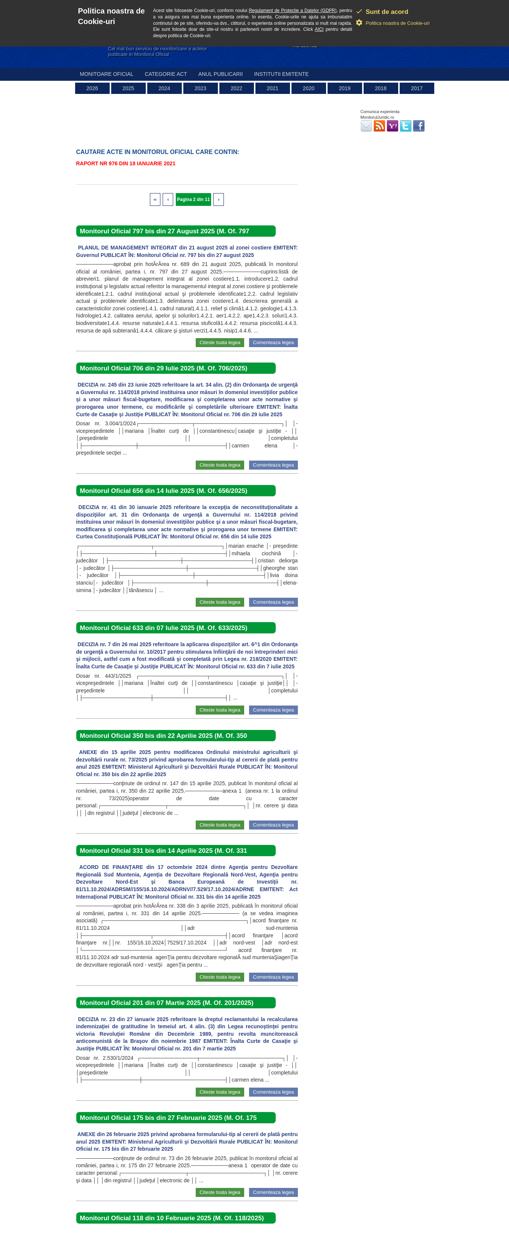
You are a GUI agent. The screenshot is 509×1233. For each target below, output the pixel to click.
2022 (236, 88)
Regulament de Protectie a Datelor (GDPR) (293, 10)
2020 (308, 88)
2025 (128, 88)
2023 (200, 88)
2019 (344, 88)
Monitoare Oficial (107, 74)
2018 (381, 88)
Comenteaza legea (273, 342)
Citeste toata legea (219, 342)
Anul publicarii (220, 74)
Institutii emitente (281, 74)
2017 (417, 88)
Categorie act (166, 74)
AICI (319, 29)
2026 (92, 88)
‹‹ (155, 199)
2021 (272, 88)
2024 (164, 88)
